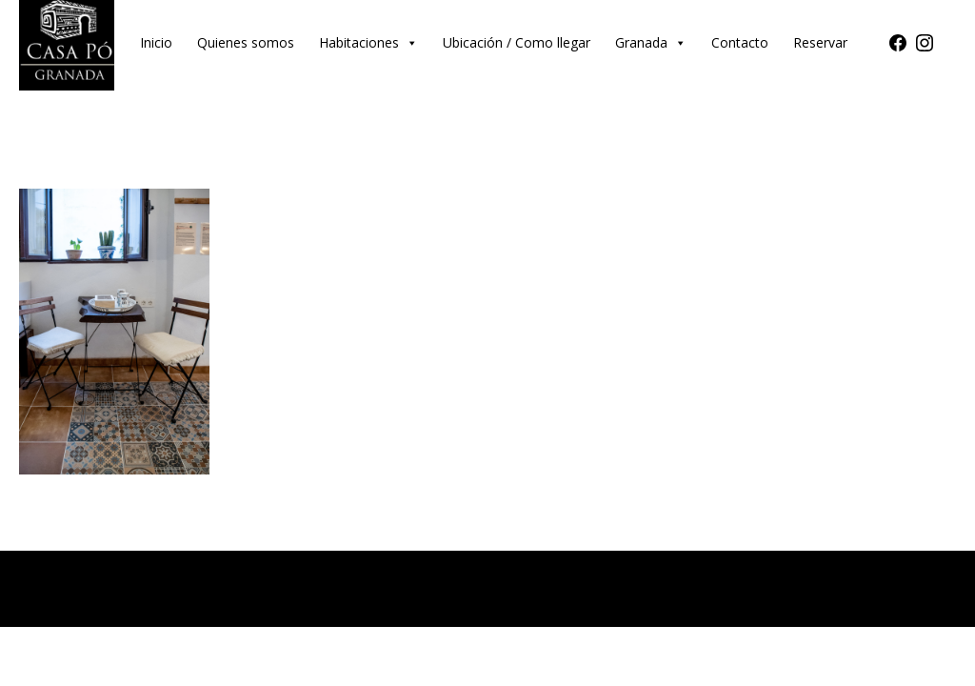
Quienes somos (245, 42)
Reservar (820, 42)
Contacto (739, 42)
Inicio (156, 42)
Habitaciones (368, 42)
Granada (650, 42)
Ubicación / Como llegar (516, 42)
